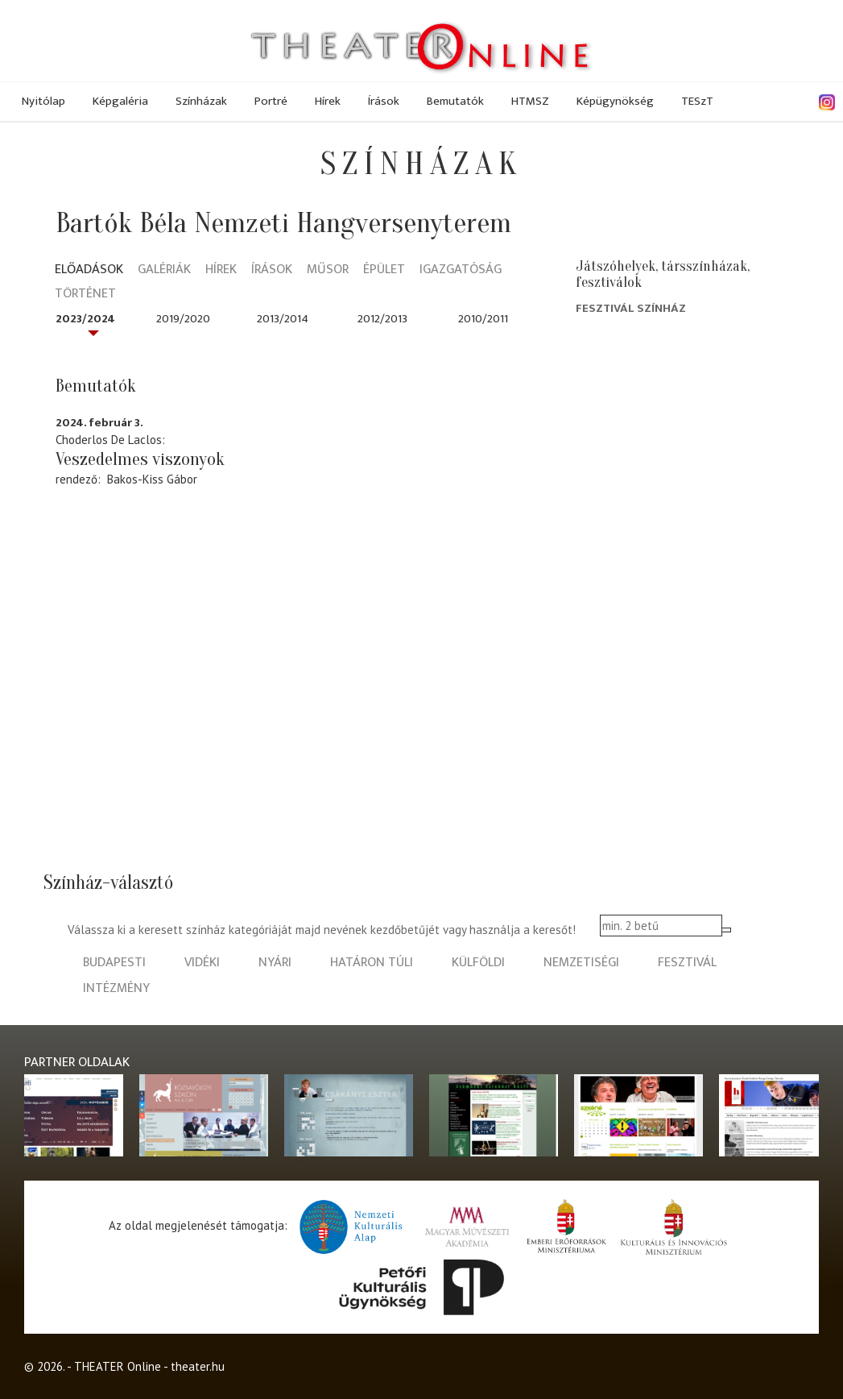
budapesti (114, 962)
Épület (384, 270)
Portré (270, 101)
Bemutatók (455, 101)
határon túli (371, 962)
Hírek (328, 101)
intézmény (116, 988)
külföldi (478, 962)
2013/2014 (282, 319)
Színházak (201, 101)
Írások (383, 101)
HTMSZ (530, 101)
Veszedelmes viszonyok (140, 459)
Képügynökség (615, 101)
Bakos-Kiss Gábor (152, 479)
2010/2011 (483, 319)
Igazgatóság (460, 270)
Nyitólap (43, 101)
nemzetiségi (581, 962)
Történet (85, 294)
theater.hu (198, 1366)
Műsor (328, 270)
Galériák (164, 270)
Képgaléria (120, 101)
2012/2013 (382, 319)
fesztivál (687, 962)
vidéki (202, 962)
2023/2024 (85, 319)
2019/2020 (183, 319)
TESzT (697, 101)
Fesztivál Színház (631, 308)
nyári (274, 962)
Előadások (89, 270)
